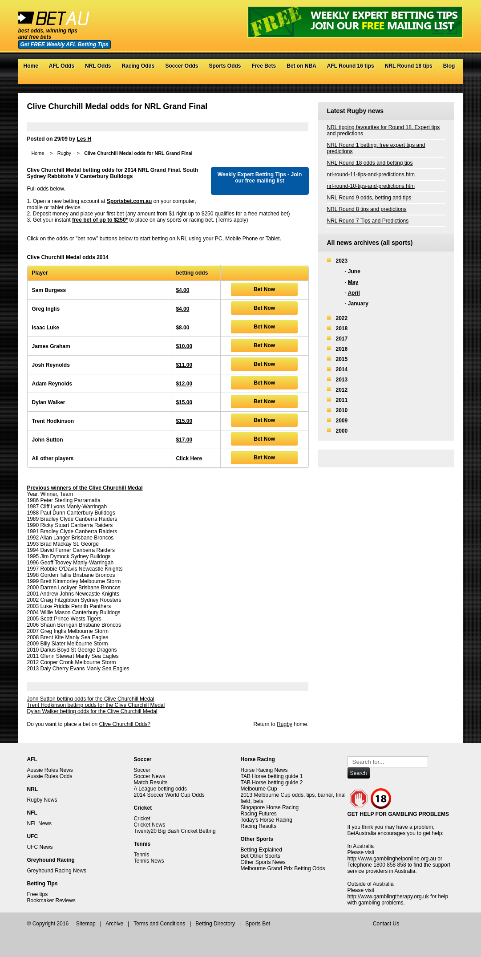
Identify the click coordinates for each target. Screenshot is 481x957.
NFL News (39, 823)
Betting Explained (261, 850)
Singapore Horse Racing (270, 807)
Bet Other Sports (260, 856)
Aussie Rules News (50, 770)
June (354, 271)
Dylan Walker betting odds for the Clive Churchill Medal (92, 711)
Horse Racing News (264, 770)
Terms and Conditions (159, 924)
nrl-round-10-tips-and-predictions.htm (371, 186)
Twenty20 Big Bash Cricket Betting (175, 831)
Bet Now (264, 289)
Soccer (142, 770)
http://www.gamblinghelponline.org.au (392, 859)
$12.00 (184, 384)
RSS (449, 79)
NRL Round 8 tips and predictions (367, 209)
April (354, 293)
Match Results (151, 782)
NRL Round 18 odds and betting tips (370, 163)
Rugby (64, 153)
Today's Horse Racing (266, 820)
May (353, 282)
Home (31, 66)
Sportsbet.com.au (129, 201)
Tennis (142, 855)
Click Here (189, 458)
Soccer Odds (181, 66)
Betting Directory (215, 924)
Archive (114, 924)
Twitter (423, 79)
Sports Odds (225, 66)
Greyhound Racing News (56, 871)
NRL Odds (98, 66)
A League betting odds (160, 789)
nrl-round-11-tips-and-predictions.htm (371, 174)
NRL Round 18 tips (408, 66)
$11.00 (184, 365)
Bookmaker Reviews (51, 900)
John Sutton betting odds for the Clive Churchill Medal (90, 699)
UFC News (40, 847)
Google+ (441, 79)
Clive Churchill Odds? (124, 724)
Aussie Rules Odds (50, 776)
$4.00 (182, 290)
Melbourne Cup (259, 789)
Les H (84, 139)
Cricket (142, 818)
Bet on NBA (301, 66)
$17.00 (184, 440)
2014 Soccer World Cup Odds (169, 795)
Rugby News (42, 800)
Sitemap (86, 924)
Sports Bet (257, 924)
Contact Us (386, 924)
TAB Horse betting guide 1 (272, 776)
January (358, 303)
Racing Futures (259, 814)
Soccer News (150, 776)
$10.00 (184, 346)
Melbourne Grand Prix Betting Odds (283, 868)
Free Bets (263, 66)
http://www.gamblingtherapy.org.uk (388, 896)
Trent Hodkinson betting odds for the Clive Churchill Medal (96, 705)
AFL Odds (61, 66)
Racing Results (259, 826)
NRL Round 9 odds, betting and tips (369, 198)
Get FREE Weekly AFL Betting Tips (64, 44)
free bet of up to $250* (100, 220)
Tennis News (149, 861)
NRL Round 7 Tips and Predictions (368, 221)
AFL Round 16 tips (350, 66)
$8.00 (182, 327)
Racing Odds (137, 66)
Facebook (432, 79)
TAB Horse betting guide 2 (272, 782)
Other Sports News (263, 862)
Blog (449, 66)
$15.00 (184, 402)
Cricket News (150, 825)
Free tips (37, 894)
